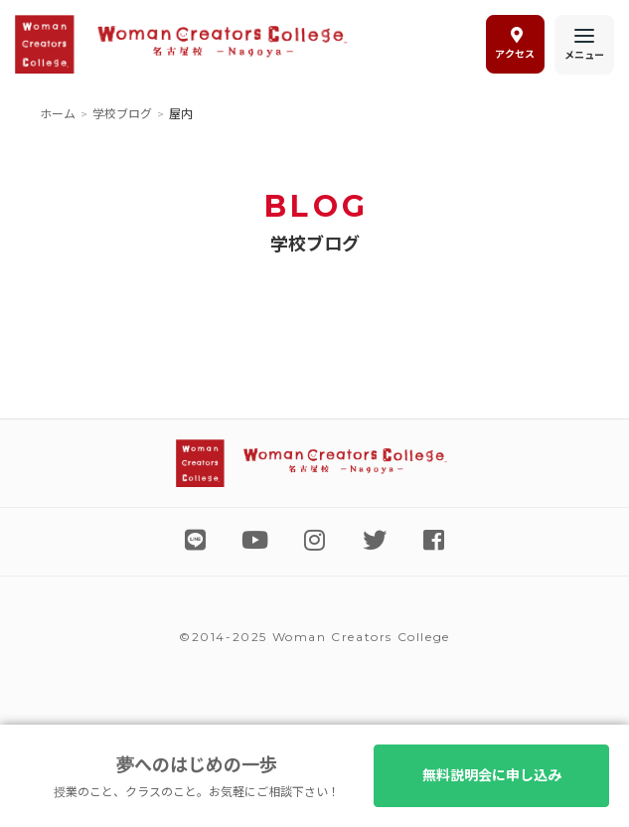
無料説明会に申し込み (489, 775)
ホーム (58, 113)
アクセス (515, 44)
